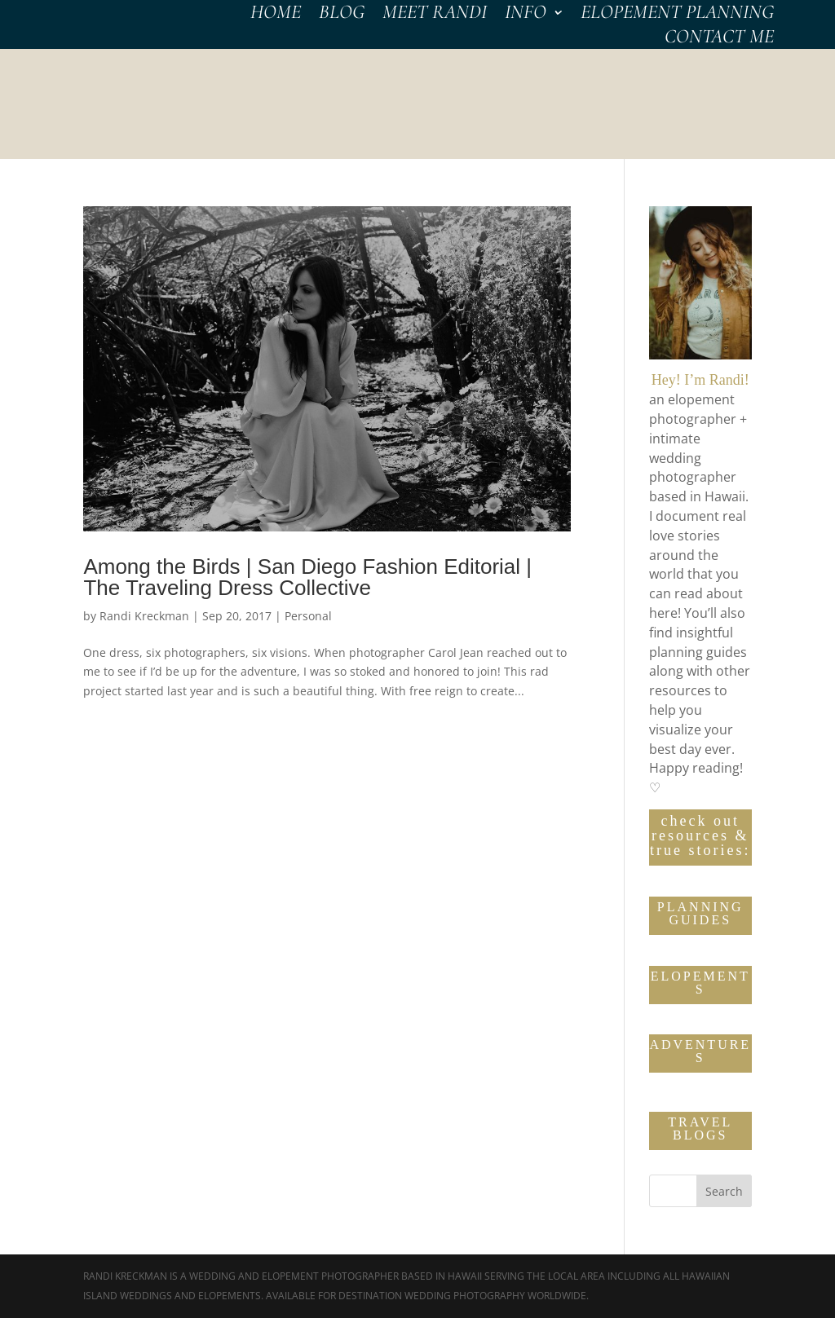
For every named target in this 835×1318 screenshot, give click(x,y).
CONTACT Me (719, 39)
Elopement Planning (677, 15)
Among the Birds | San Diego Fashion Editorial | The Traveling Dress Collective (307, 577)
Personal (308, 616)
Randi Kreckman (144, 616)
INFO (525, 15)
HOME (275, 15)
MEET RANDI (434, 15)
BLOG (341, 15)
